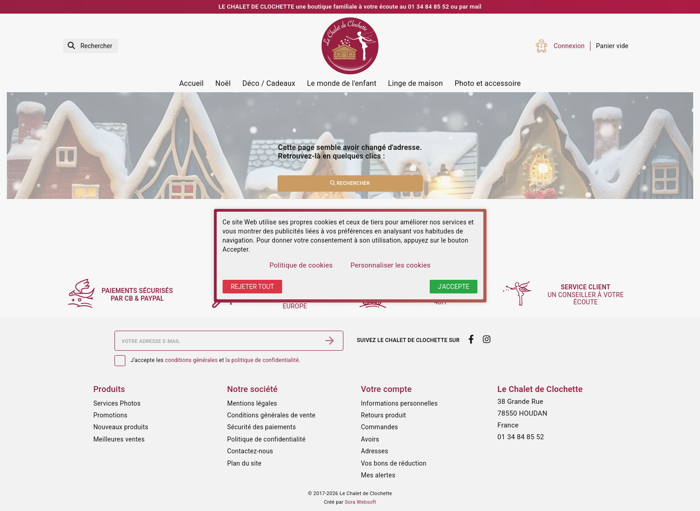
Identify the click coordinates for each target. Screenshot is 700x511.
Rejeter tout (252, 286)
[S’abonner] (330, 341)
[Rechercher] (91, 46)
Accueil (191, 83)
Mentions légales (252, 403)
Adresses (374, 451)
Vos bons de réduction (394, 463)
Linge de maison (415, 83)
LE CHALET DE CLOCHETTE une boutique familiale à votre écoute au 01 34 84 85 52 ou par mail (350, 6)
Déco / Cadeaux (269, 83)
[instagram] (486, 339)
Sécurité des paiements (261, 427)
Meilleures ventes (118, 439)
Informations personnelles (399, 403)
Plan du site (244, 463)
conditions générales (191, 360)
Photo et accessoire (488, 83)
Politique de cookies (301, 265)
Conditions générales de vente (271, 415)
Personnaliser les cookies (390, 265)
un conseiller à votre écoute (587, 294)
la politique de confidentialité (261, 360)
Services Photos (116, 403)
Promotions (110, 415)
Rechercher (350, 183)
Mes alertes (378, 475)
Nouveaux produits (120, 427)
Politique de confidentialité (266, 439)
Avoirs (370, 439)
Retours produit (383, 415)
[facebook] (471, 339)
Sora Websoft (360, 502)
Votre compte (386, 389)
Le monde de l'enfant (342, 83)
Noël (223, 83)
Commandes (379, 427)
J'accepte (454, 286)
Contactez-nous (250, 451)
